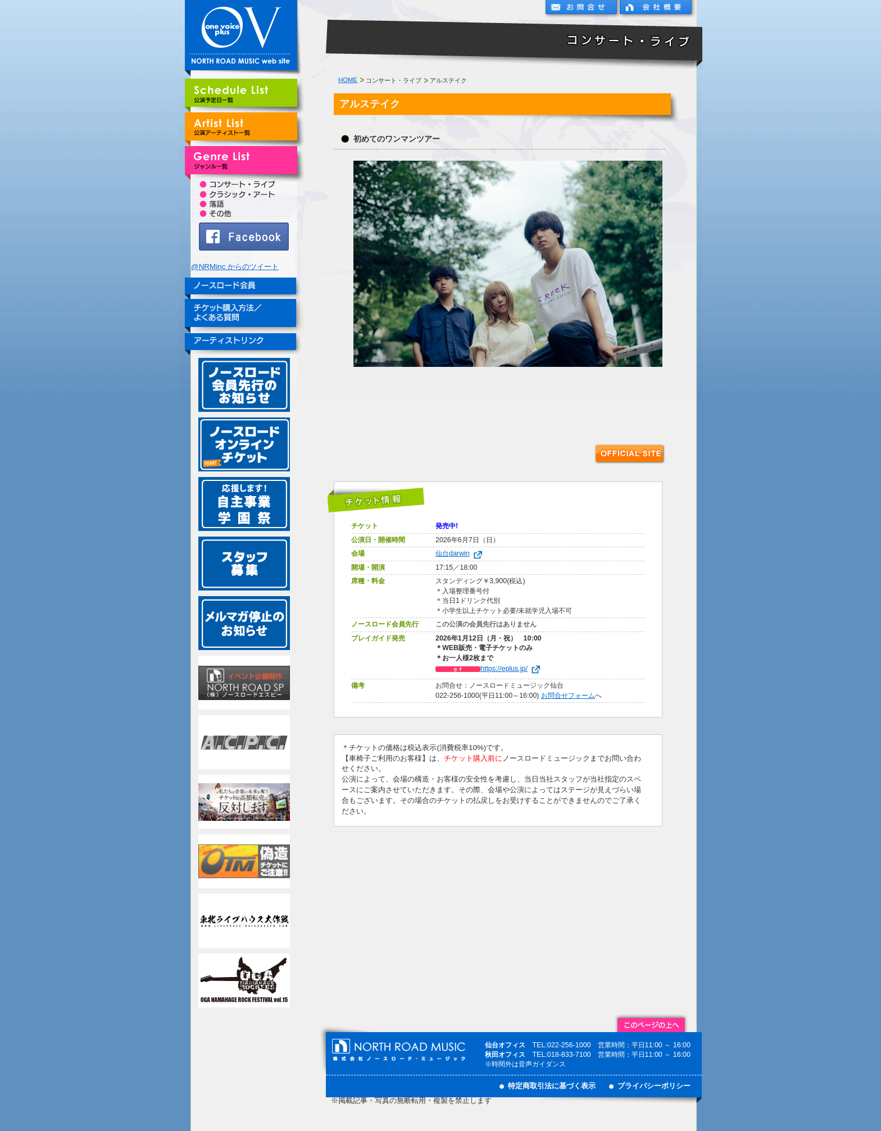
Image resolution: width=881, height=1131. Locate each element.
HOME (347, 79)
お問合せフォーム (568, 696)
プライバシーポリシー (654, 1086)
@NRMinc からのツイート (235, 266)
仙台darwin (461, 553)
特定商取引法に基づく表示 (552, 1086)
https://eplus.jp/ (489, 669)
